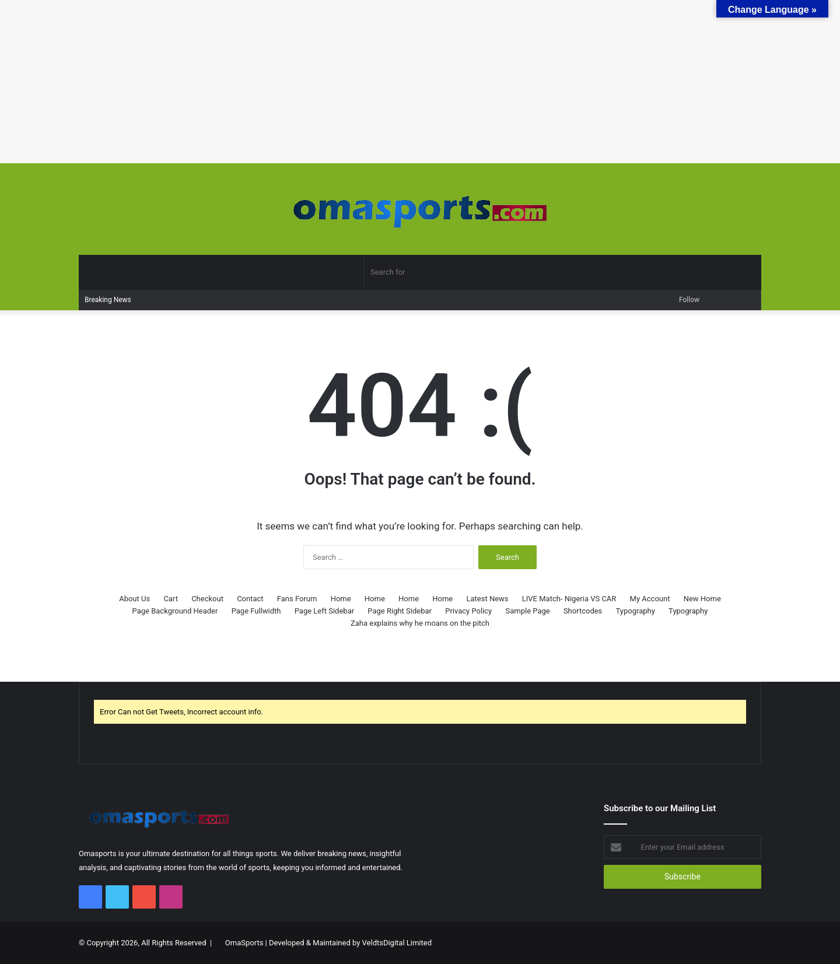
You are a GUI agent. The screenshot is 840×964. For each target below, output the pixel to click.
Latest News (488, 598)
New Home (702, 598)
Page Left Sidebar (324, 611)
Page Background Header (175, 611)
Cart (170, 598)
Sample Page (527, 611)
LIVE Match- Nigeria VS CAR (569, 598)
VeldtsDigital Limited (397, 942)
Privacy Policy (468, 611)
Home (341, 598)
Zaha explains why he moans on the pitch (420, 623)
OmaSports (244, 942)
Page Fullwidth (256, 611)
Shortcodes (583, 611)
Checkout (207, 598)
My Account (650, 598)
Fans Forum (297, 598)
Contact (250, 598)
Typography (635, 611)
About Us (134, 598)
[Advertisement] (350, 81)
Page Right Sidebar (400, 611)
